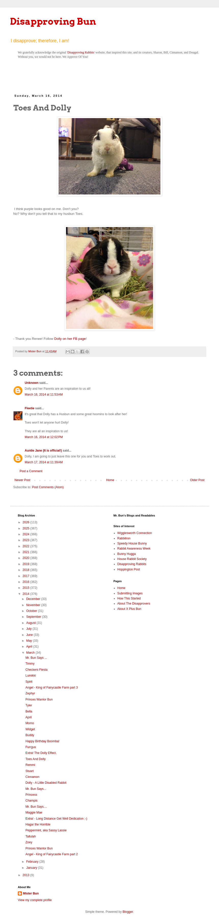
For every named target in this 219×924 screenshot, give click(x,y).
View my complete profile (35, 900)
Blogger (127, 912)
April (29, 646)
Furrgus (30, 747)
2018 (26, 570)
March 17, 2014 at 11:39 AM (44, 462)
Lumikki (30, 675)
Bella (28, 711)
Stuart (29, 771)
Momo (29, 723)
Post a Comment (31, 471)
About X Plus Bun (129, 609)
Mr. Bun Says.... (36, 806)
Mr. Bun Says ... (36, 658)
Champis (31, 800)
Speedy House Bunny (132, 543)
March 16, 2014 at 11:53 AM (44, 394)
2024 (26, 534)
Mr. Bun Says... (35, 789)
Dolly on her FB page (70, 339)
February (32, 861)
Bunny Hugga (126, 554)
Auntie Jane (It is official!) (43, 450)
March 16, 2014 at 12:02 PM (44, 437)
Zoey (28, 842)
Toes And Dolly (35, 759)
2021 (26, 552)
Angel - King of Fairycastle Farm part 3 (51, 687)
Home (110, 480)
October (32, 611)
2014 (26, 594)
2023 (26, 540)
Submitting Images (130, 593)
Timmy (30, 663)
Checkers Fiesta (36, 669)
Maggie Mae (33, 812)
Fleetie (29, 408)
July (29, 629)
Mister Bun (31, 893)
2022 (26, 546)
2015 (26, 588)
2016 (26, 582)
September (34, 617)
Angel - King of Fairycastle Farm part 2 (51, 854)
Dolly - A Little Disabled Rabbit (45, 783)
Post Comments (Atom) (48, 487)
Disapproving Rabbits (80, 52)
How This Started (129, 598)
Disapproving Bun (53, 21)
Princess (31, 794)
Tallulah (30, 836)
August (31, 623)
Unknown (31, 383)
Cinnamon (32, 777)
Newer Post (22, 480)
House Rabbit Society (132, 559)
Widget (30, 729)
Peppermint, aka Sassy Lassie (45, 830)
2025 (26, 528)
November (33, 605)
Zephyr (30, 693)
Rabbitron (124, 538)
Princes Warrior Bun (39, 699)
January (32, 868)
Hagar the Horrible (37, 824)
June (30, 635)
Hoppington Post (128, 569)
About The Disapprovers (133, 603)
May (29, 640)
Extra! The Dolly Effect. (41, 753)
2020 (26, 558)
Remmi (30, 765)
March (31, 652)
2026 (26, 522)
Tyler (28, 705)
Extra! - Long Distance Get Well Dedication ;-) (56, 818)
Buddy (29, 735)
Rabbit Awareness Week (133, 548)
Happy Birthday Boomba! (42, 741)
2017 (26, 576)
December (33, 599)
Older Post (197, 480)
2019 (26, 564)
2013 (26, 875)
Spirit (28, 681)
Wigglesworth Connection (134, 533)
